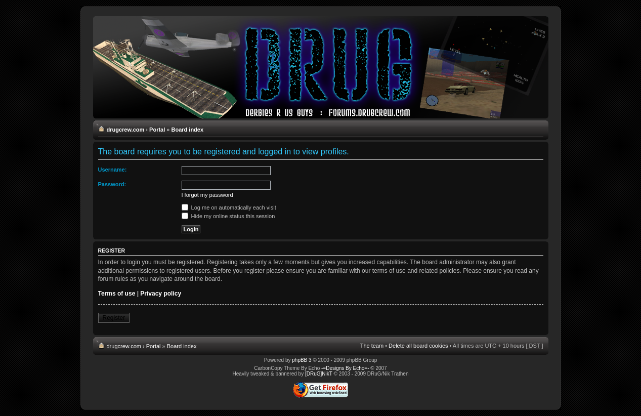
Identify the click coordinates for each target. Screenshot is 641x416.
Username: (112, 170)
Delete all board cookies (418, 346)
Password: (112, 184)
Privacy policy (160, 293)
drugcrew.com (126, 130)
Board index (188, 130)
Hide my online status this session (228, 216)
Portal (157, 130)
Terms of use (117, 293)
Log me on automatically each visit (229, 207)
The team (371, 346)
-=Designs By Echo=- (345, 368)
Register (114, 317)
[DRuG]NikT (318, 374)
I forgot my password (207, 195)
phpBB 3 (301, 360)
